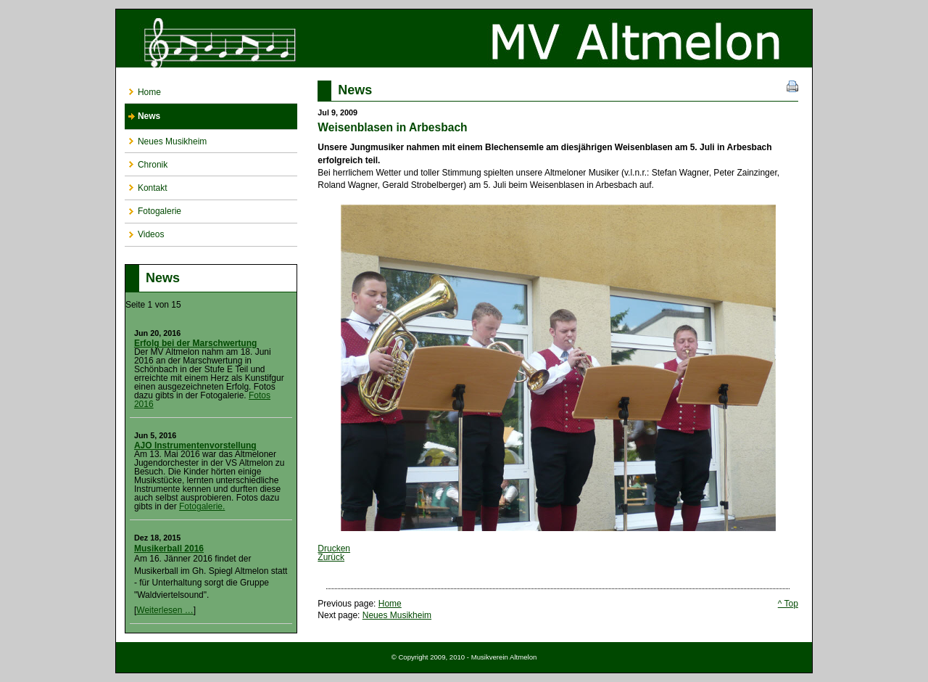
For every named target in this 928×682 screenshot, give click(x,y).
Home (143, 89)
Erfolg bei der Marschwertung (195, 343)
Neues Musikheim (166, 138)
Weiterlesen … (164, 610)
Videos (144, 231)
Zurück (331, 557)
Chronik (146, 161)
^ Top (788, 604)
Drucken (334, 548)
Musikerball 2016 (169, 548)
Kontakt (146, 184)
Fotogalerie (153, 208)
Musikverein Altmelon (464, 38)
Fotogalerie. (202, 506)
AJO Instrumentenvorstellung (195, 445)
